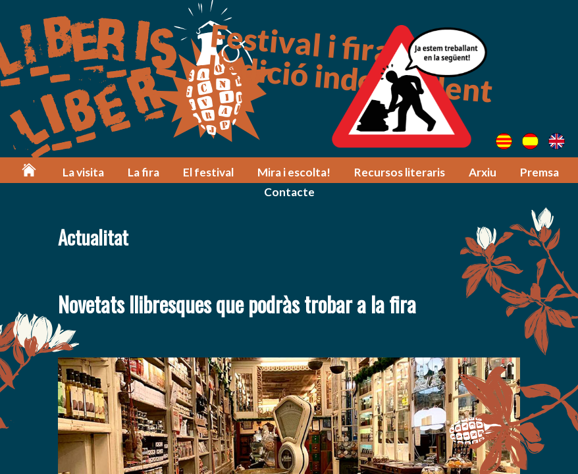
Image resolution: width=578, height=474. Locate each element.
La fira (143, 172)
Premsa (539, 172)
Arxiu (482, 172)
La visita (83, 172)
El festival (208, 172)
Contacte (289, 192)
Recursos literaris (399, 172)
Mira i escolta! (293, 172)
